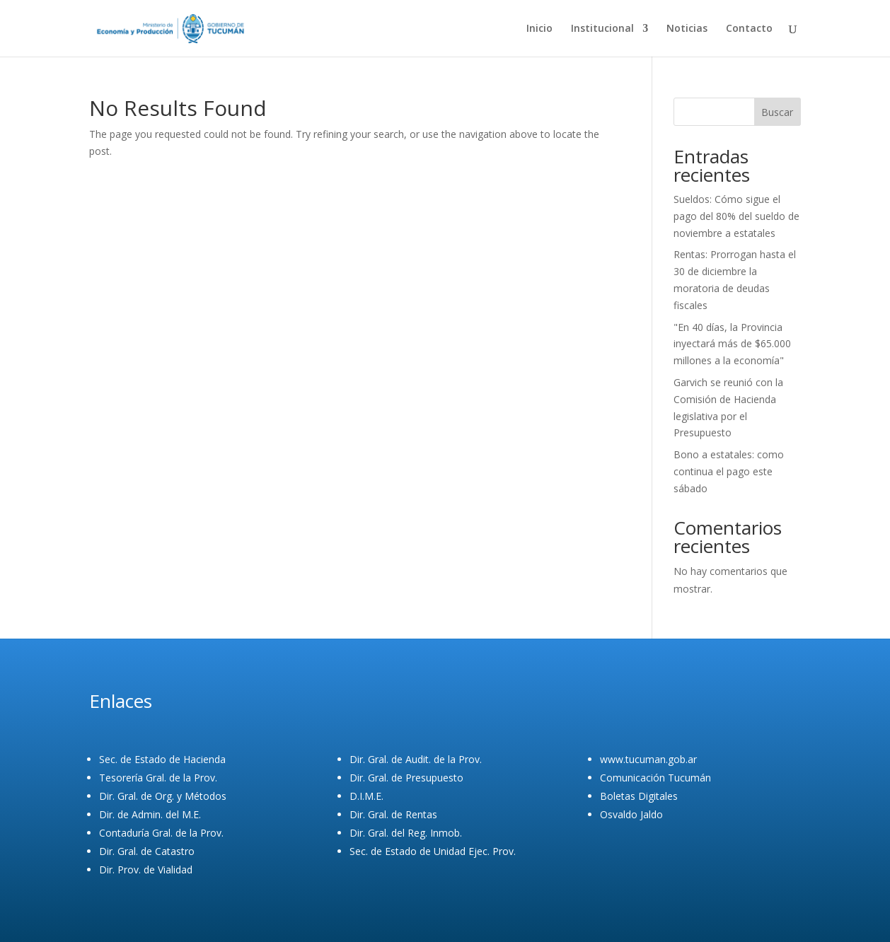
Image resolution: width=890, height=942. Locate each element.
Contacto (749, 29)
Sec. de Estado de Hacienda (162, 759)
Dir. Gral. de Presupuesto (406, 777)
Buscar (777, 112)
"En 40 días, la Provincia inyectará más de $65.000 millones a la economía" (732, 344)
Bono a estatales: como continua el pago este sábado (729, 471)
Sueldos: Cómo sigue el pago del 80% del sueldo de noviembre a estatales (736, 216)
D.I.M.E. (366, 796)
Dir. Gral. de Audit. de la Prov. (415, 759)
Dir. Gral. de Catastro (147, 851)
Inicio (539, 29)
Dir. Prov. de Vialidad (145, 869)
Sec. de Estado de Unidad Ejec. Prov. (432, 851)
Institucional (602, 29)
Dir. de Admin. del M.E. (150, 814)
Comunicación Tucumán (655, 777)
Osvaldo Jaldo (631, 814)
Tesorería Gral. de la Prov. (158, 777)
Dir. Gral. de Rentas (393, 814)
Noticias (686, 29)
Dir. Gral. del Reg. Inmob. (405, 832)
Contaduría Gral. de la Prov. (161, 832)
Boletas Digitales (639, 796)
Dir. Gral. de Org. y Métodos (162, 796)
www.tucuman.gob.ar (648, 759)
